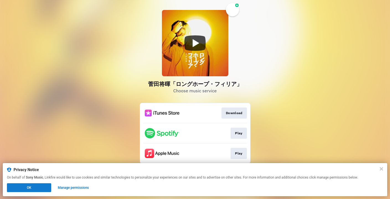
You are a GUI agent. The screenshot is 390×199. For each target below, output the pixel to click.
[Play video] (195, 43)
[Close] (381, 168)
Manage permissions (73, 188)
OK (29, 188)
